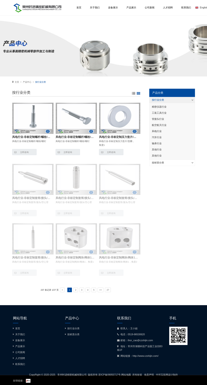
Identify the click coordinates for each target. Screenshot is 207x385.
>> (100, 290)
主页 (17, 82)
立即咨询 (20, 152)
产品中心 (27, 82)
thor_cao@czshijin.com (140, 340)
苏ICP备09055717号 (109, 374)
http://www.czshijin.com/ (146, 356)
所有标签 (137, 374)
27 (108, 290)
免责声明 (149, 374)
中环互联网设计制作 (167, 374)
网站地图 (126, 374)
